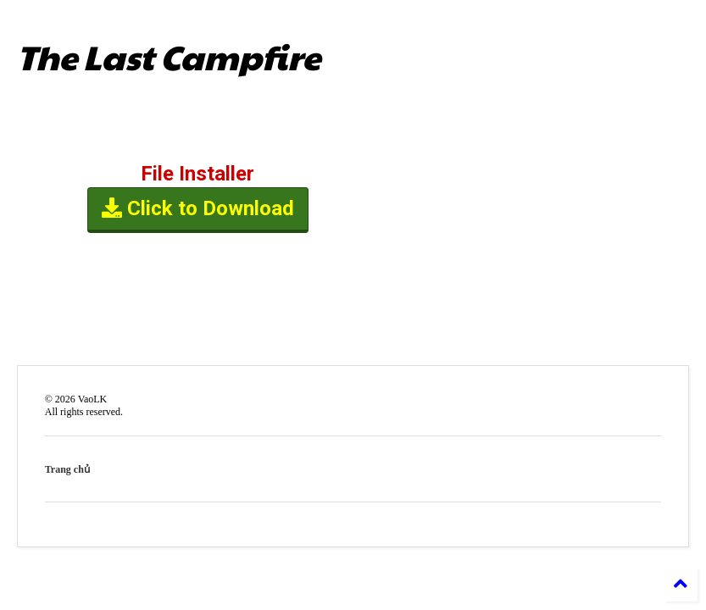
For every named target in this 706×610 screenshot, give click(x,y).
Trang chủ (67, 469)
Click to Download (198, 210)
